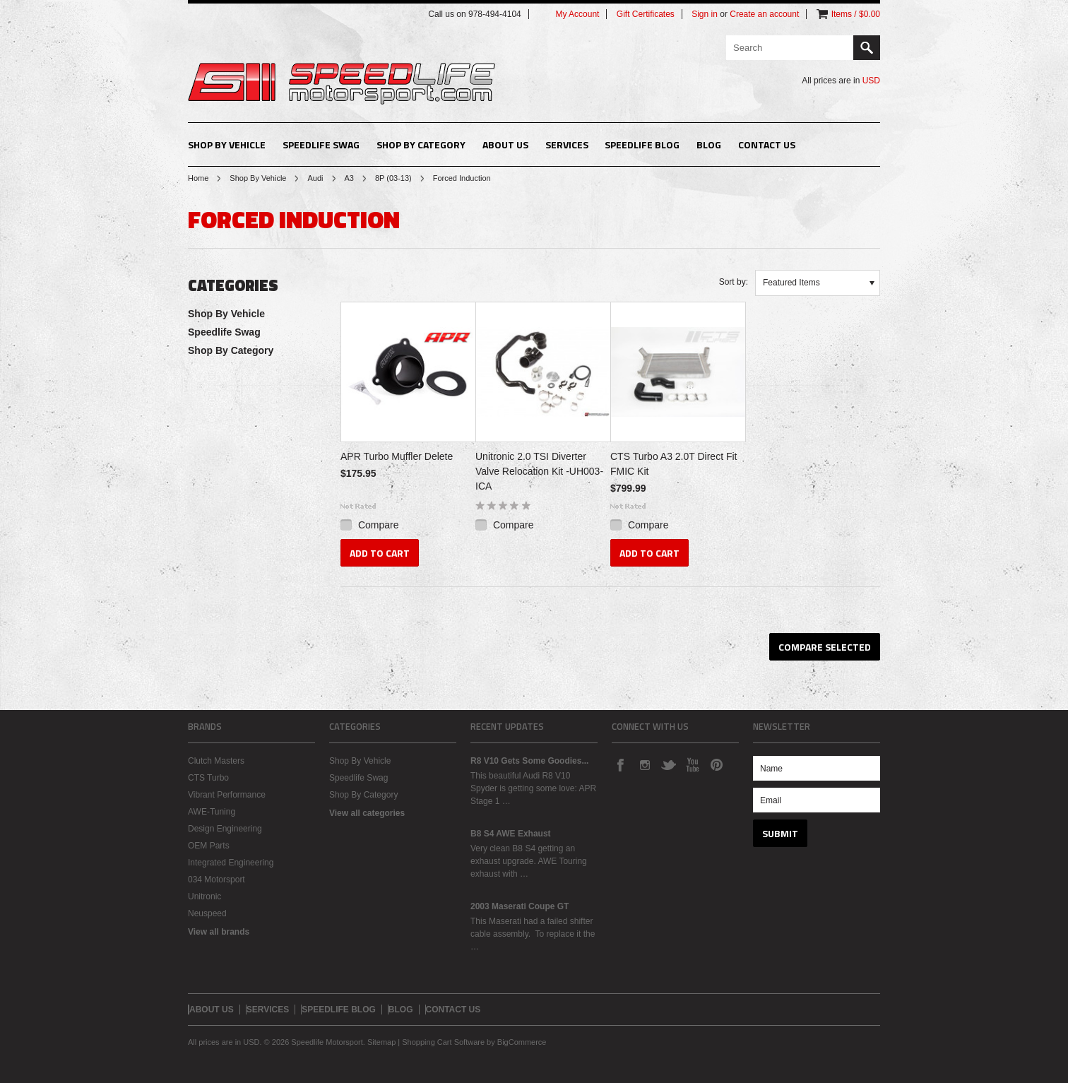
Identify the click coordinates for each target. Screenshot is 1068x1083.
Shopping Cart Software (443, 1042)
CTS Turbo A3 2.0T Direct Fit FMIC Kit (673, 464)
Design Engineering (225, 829)
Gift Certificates (646, 14)
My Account (577, 14)
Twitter (668, 764)
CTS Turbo (208, 778)
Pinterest (716, 764)
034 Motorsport (216, 879)
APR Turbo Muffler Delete (396, 456)
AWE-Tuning (211, 812)
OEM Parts (209, 846)
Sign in (705, 14)
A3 (349, 178)
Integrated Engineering (230, 863)
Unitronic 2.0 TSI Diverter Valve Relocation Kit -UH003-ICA (539, 471)
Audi (315, 178)
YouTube (692, 764)
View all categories (367, 813)
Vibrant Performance (227, 795)
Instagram (644, 764)
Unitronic (204, 896)
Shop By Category (420, 144)
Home (198, 178)
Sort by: (733, 282)
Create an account (764, 14)
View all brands (218, 932)
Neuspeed (207, 913)
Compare (378, 525)
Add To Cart (380, 552)
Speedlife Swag (321, 144)
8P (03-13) (393, 178)
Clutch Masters (216, 761)
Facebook (620, 764)
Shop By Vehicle (227, 144)
